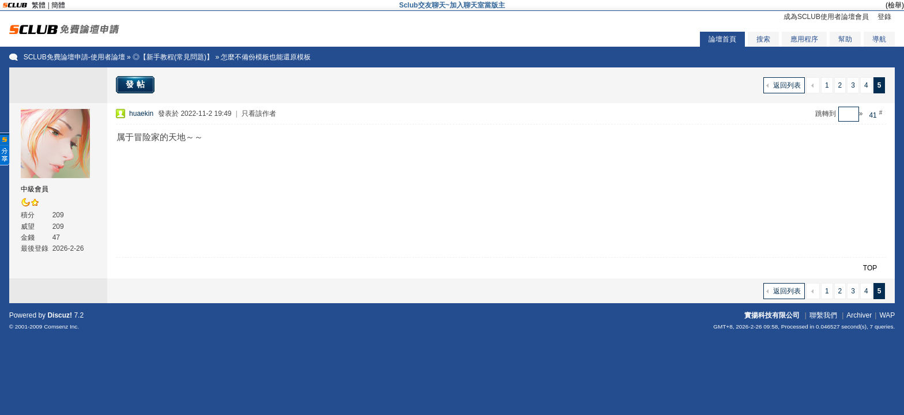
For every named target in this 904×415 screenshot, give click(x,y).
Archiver (859, 315)
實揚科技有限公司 (772, 315)
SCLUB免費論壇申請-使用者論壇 (74, 57)
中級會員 (34, 189)
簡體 (58, 5)
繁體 (39, 5)
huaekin (141, 114)
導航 (879, 39)
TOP (870, 268)
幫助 (845, 39)
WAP (887, 315)
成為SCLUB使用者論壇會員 (826, 17)
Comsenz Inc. (61, 326)
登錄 (884, 17)
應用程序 (804, 39)
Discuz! (59, 315)
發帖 (137, 84)
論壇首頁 (722, 39)
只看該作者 (259, 114)
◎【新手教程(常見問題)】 (173, 57)
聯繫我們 (823, 315)
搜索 (763, 39)
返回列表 (787, 85)
